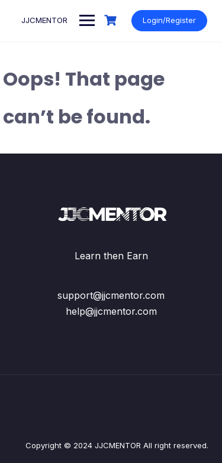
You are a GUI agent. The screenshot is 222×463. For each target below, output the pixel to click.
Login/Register (169, 20)
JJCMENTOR (44, 20)
